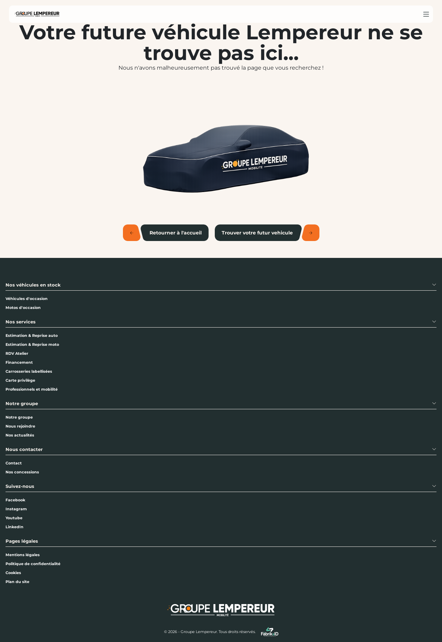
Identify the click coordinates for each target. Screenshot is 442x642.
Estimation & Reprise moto (32, 344)
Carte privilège (20, 380)
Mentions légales (23, 554)
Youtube (14, 517)
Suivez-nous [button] (20, 486)
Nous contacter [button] (24, 449)
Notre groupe (19, 417)
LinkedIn (14, 526)
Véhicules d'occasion (27, 298)
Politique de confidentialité (33, 563)
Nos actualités (20, 435)
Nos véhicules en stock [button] (33, 285)
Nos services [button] (21, 321)
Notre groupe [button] (22, 403)
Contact (14, 463)
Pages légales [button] (22, 541)
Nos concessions (22, 472)
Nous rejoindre (20, 426)
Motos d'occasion (23, 307)
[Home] (37, 14)
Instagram (16, 508)
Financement (19, 362)
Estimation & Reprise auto (32, 335)
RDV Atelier (17, 353)
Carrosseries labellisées (29, 371)
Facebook (15, 500)
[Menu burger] (426, 14)
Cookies (13, 572)
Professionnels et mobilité (32, 389)
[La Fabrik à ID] (269, 631)
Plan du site (17, 581)
